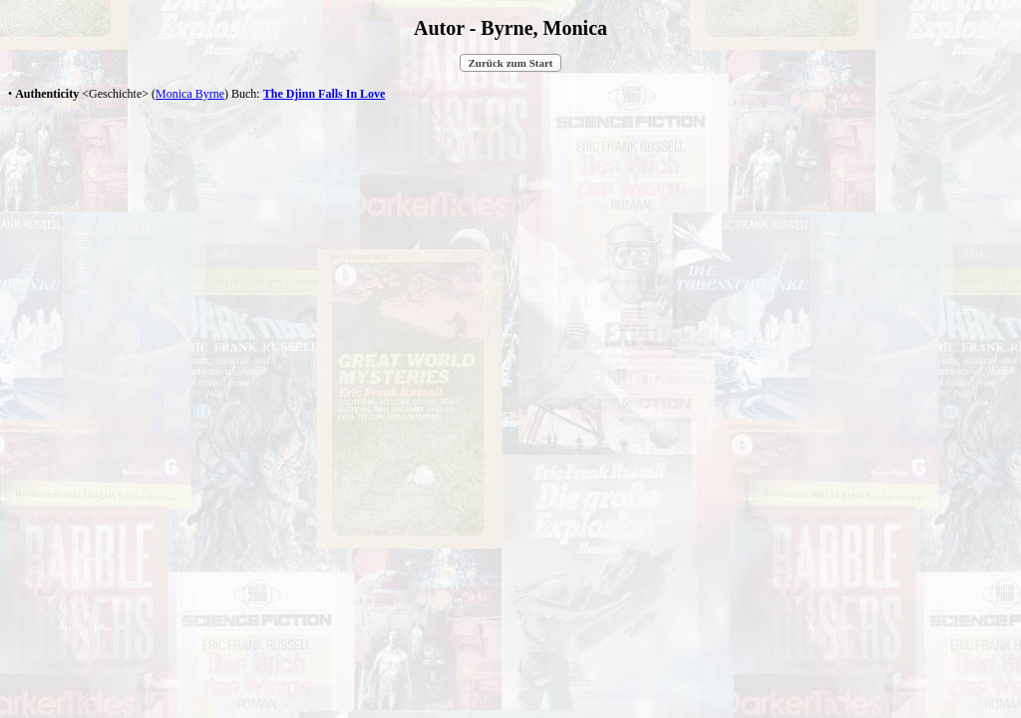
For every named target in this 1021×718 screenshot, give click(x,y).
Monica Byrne (190, 94)
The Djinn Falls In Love (324, 94)
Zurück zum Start (511, 63)
